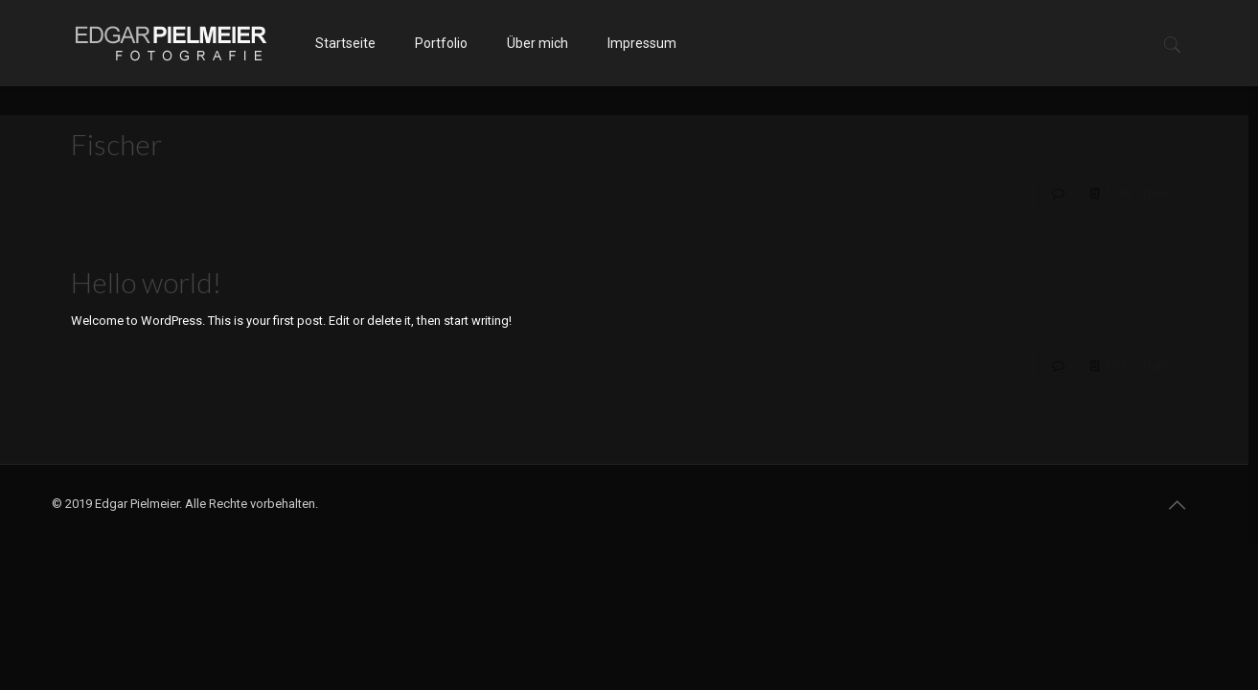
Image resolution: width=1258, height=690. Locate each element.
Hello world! (146, 281)
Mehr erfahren (1144, 193)
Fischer (116, 143)
